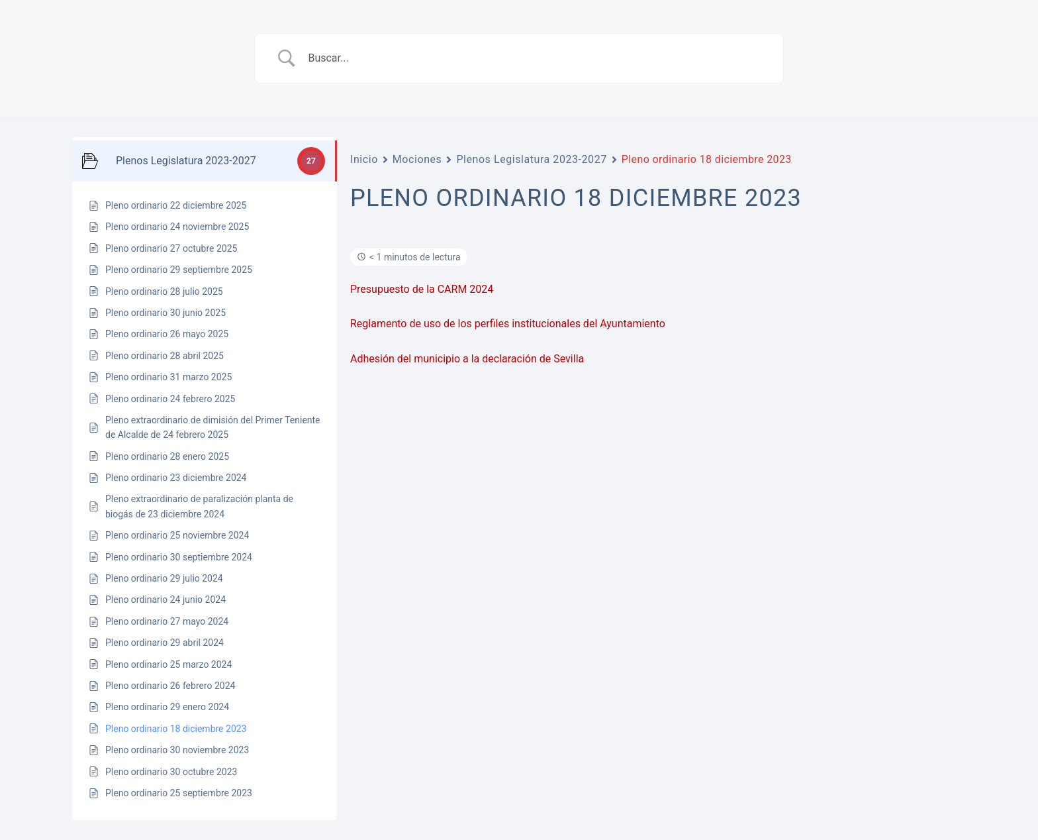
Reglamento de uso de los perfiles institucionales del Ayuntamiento (507, 323)
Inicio (364, 159)
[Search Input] (535, 58)
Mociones (417, 159)
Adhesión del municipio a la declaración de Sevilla (467, 358)
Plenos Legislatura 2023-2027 (531, 159)
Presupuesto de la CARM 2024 (421, 289)
